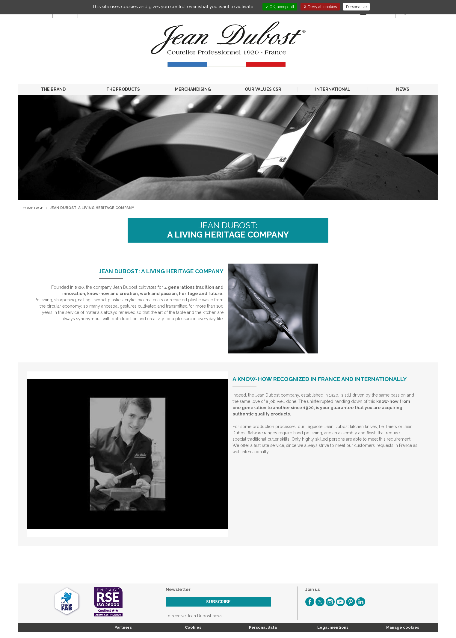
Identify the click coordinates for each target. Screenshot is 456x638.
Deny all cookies (320, 6)
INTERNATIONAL (332, 89)
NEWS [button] (402, 89)
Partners (123, 627)
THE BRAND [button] (53, 89)
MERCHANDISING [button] (193, 89)
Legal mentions (332, 627)
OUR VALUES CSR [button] (263, 89)
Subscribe (218, 601)
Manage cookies (402, 627)
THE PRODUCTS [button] (123, 89)
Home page (33, 208)
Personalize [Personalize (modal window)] (356, 6)
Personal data (263, 627)
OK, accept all (279, 6)
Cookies (193, 627)
